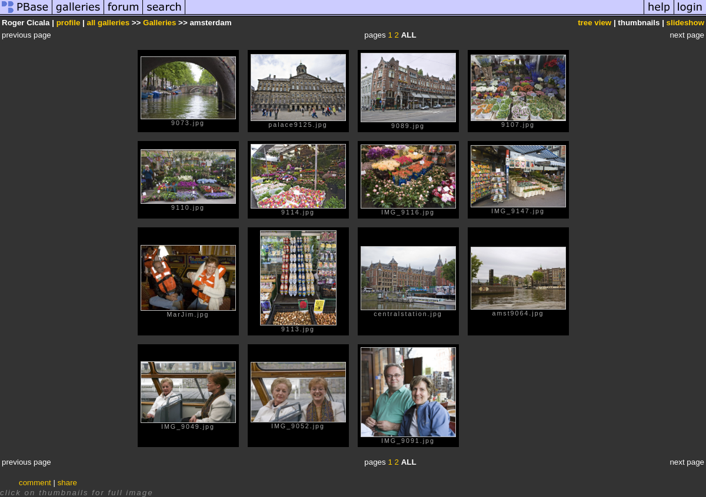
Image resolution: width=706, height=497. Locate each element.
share (67, 482)
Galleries (159, 22)
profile (68, 22)
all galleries (108, 22)
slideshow (685, 22)
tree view (594, 22)
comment (35, 482)
